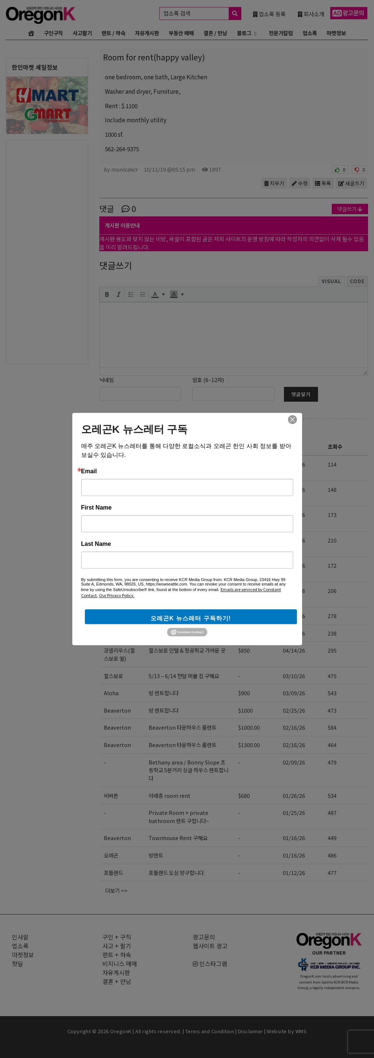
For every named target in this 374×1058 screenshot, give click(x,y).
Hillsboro (116, 489)
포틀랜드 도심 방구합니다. (177, 872)
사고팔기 (82, 33)
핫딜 (17, 963)
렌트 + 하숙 (125, 429)
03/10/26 (294, 676)
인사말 (20, 936)
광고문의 (204, 936)
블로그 (244, 33)
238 (332, 633)
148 (332, 489)
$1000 (245, 464)
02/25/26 (294, 710)
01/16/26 (294, 838)
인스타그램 (210, 963)
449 (332, 838)
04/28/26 (294, 540)
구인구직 (53, 33)
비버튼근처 (116, 464)
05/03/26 (294, 514)
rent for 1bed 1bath (173, 514)
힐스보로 (113, 676)
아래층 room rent (170, 795)
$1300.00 (249, 745)
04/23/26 (294, 590)
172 (332, 565)
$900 (244, 693)
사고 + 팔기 (116, 945)
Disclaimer (250, 1031)
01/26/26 (294, 795)
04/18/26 (294, 616)
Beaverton (117, 710)
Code (357, 281)
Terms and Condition (209, 1031)
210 (332, 540)
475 (332, 676)
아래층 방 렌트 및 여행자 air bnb (184, 633)
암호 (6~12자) (208, 380)
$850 (244, 514)
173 (332, 514)
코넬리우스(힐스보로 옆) (119, 654)
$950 (244, 565)
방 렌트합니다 (164, 693)
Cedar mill (117, 616)
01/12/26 (294, 872)
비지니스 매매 (119, 963)
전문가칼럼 (281, 33)
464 (332, 745)
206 (332, 590)
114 (332, 464)
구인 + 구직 (116, 936)
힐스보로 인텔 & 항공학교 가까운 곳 (187, 650)
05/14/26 (294, 464)
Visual (331, 281)
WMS (301, 1031)
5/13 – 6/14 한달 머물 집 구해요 (184, 676)
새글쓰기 (351, 183)
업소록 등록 (269, 14)
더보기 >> (116, 890)
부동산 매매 (181, 33)
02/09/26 (294, 762)
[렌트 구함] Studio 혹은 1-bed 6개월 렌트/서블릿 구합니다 (187, 493)
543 (332, 693)
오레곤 (111, 855)
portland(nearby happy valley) (125, 519)
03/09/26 (294, 693)
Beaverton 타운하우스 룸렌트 (182, 727)
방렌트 (156, 855)
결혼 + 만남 (116, 981)
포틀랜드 (113, 872)
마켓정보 (336, 33)
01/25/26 (294, 812)
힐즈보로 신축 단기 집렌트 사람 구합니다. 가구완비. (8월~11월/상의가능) (189, 595)
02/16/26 (294, 727)
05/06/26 (294, 489)
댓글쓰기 (350, 209)
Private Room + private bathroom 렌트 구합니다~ (179, 817)
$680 (244, 795)
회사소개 (311, 14)
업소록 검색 (202, 13)
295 (332, 650)
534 (332, 795)
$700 (244, 633)
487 (332, 812)
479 (332, 762)
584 (332, 727)
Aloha (111, 693)
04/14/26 (294, 650)
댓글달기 (301, 394)
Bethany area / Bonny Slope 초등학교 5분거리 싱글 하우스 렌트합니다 (188, 770)
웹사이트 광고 (210, 945)
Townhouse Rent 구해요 (178, 838)
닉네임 (106, 380)
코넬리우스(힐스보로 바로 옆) (120, 544)
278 (332, 616)
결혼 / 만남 (215, 33)
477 (332, 872)
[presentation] (107, 294)
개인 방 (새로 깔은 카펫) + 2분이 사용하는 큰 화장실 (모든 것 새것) (187, 544)
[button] (107, 294)
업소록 (309, 33)
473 (332, 710)
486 (332, 855)
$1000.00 (249, 727)
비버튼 (111, 633)
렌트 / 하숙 (113, 33)
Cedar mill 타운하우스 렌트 (180, 616)
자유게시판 (147, 33)
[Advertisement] (47, 251)
